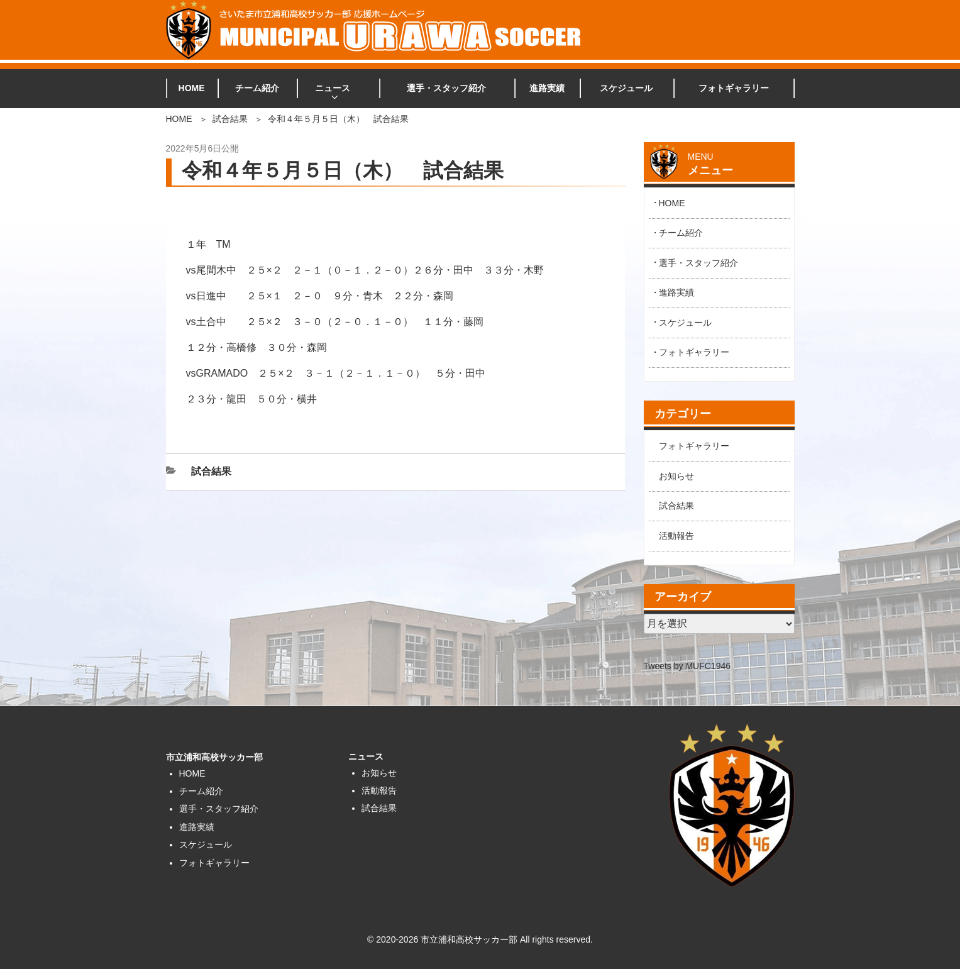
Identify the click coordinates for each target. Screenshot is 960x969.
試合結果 (230, 119)
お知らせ (676, 476)
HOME (192, 88)
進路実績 (547, 88)
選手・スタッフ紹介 (446, 88)
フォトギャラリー (733, 88)
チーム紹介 (257, 88)
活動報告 (676, 536)
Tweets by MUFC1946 (687, 666)
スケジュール (626, 88)
